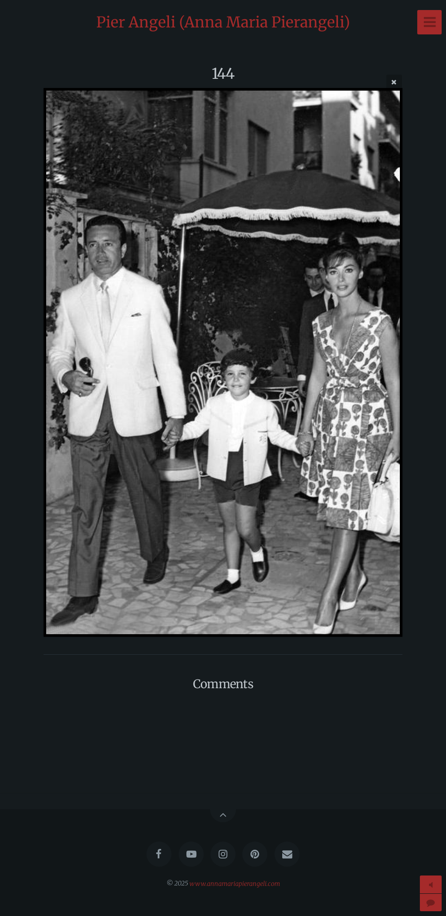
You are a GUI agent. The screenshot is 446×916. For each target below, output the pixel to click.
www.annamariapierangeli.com (234, 883)
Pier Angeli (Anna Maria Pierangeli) (223, 22)
